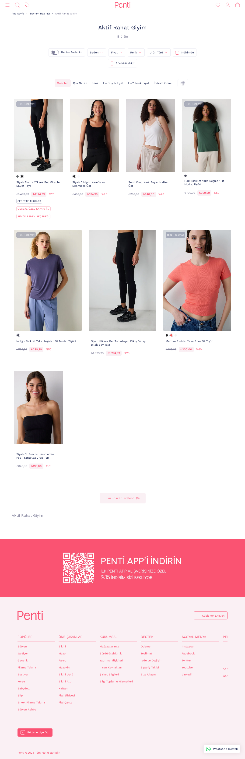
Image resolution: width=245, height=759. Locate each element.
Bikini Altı (65, 681)
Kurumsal (108, 637)
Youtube (187, 667)
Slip (20, 695)
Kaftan (63, 688)
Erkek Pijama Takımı (31, 702)
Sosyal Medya (194, 637)
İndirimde (187, 52)
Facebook (188, 653)
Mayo (62, 653)
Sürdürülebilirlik (111, 653)
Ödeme (145, 646)
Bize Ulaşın (148, 674)
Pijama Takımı (27, 667)
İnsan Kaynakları (111, 667)
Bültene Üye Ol (37, 732)
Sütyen (22, 646)
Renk (95, 83)
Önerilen (62, 83)
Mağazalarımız (109, 646)
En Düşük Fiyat (113, 83)
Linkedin (187, 674)
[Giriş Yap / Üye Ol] (228, 5)
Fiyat (114, 52)
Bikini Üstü (66, 674)
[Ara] (17, 5)
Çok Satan (80, 83)
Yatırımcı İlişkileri (111, 660)
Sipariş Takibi (150, 667)
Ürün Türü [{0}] (156, 52)
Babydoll (24, 688)
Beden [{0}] (94, 52)
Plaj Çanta (65, 702)
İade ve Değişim (151, 660)
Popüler (25, 637)
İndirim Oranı (163, 83)
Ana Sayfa (18, 13)
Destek (147, 637)
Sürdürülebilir (125, 63)
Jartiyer (23, 653)
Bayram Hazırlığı (40, 13)
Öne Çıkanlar (70, 637)
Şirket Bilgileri (109, 674)
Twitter (186, 660)
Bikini (62, 646)
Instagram (188, 646)
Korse (21, 681)
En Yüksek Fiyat (138, 83)
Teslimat (146, 653)
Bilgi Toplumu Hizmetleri (116, 681)
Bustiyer (23, 674)
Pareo (62, 660)
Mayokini (64, 667)
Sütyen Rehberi (28, 709)
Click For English (213, 615)
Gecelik (23, 660)
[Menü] (7, 5)
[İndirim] (27, 5)
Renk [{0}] (133, 52)
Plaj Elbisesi (67, 695)
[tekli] (183, 83)
